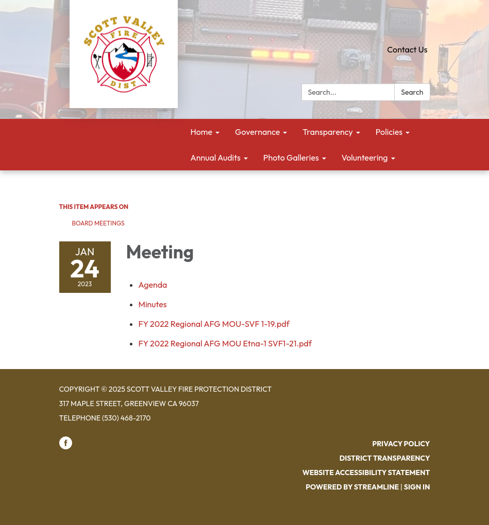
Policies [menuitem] (389, 132)
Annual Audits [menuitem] (216, 157)
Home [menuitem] (202, 132)
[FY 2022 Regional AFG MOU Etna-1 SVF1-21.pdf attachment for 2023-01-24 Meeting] (225, 343)
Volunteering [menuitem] (365, 157)
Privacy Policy (401, 443)
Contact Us (407, 49)
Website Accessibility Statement (366, 472)
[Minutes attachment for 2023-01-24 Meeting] (153, 304)
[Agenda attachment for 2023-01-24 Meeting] (153, 284)
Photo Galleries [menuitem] (291, 157)
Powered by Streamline (352, 487)
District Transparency (385, 458)
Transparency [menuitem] (327, 132)
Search (412, 92)
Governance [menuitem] (257, 132)
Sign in (417, 487)
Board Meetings (98, 223)
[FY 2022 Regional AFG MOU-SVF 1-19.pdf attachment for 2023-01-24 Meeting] (214, 324)
